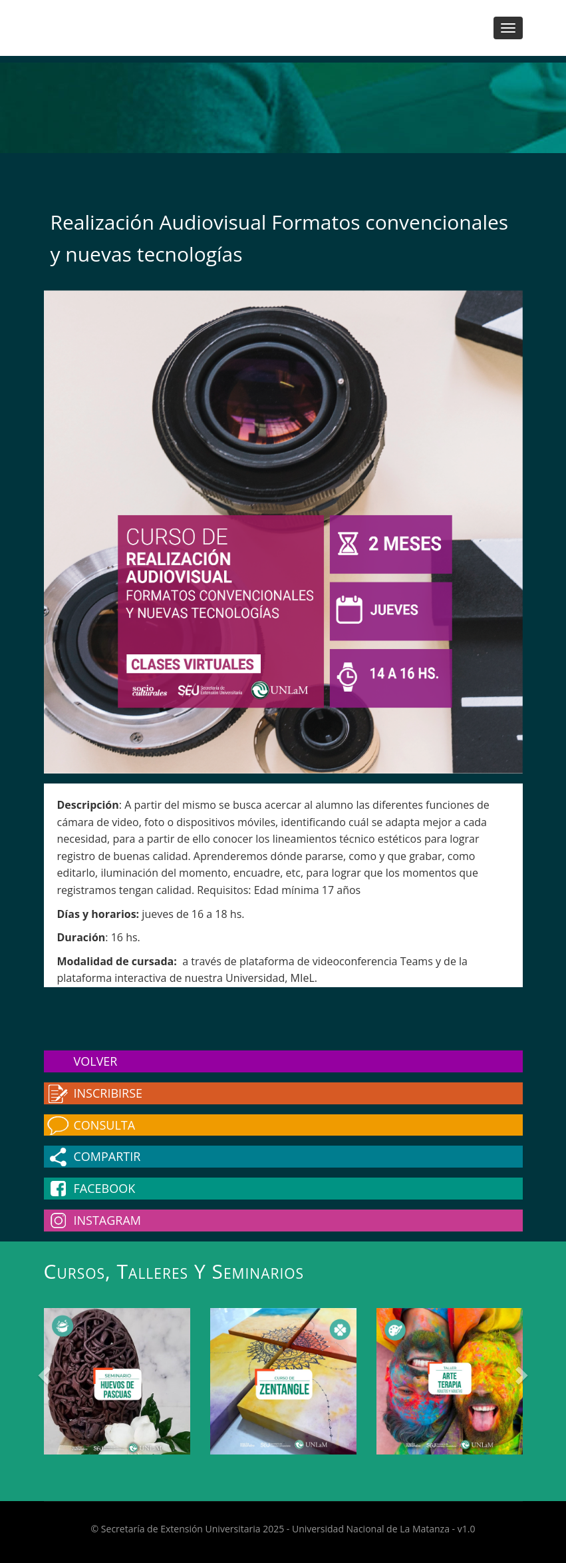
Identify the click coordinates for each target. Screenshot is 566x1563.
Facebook (105, 1188)
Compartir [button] (107, 1156)
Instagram (108, 1220)
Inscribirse (108, 1093)
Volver (96, 1061)
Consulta (105, 1125)
